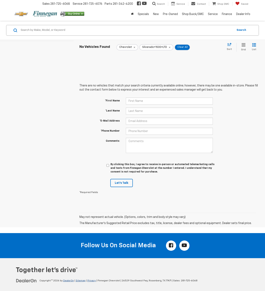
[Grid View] (242, 47)
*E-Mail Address (110, 121)
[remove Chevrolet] (127, 47)
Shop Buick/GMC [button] (193, 14)
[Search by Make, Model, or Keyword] (126, 30)
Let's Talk (121, 183)
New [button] (156, 14)
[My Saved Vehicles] (241, 4)
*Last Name (112, 111)
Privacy (91, 280)
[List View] (254, 47)
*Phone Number (110, 131)
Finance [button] (227, 14)
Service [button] (213, 14)
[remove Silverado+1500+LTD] (156, 47)
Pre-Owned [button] (170, 14)
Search (241, 30)
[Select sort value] (230, 47)
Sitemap (81, 280)
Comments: (113, 141)
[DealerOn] (26, 280)
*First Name (112, 101)
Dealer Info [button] (243, 14)
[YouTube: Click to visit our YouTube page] (144, 3)
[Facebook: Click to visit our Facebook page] (138, 3)
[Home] (132, 14)
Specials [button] (143, 14)
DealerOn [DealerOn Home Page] (68, 280)
